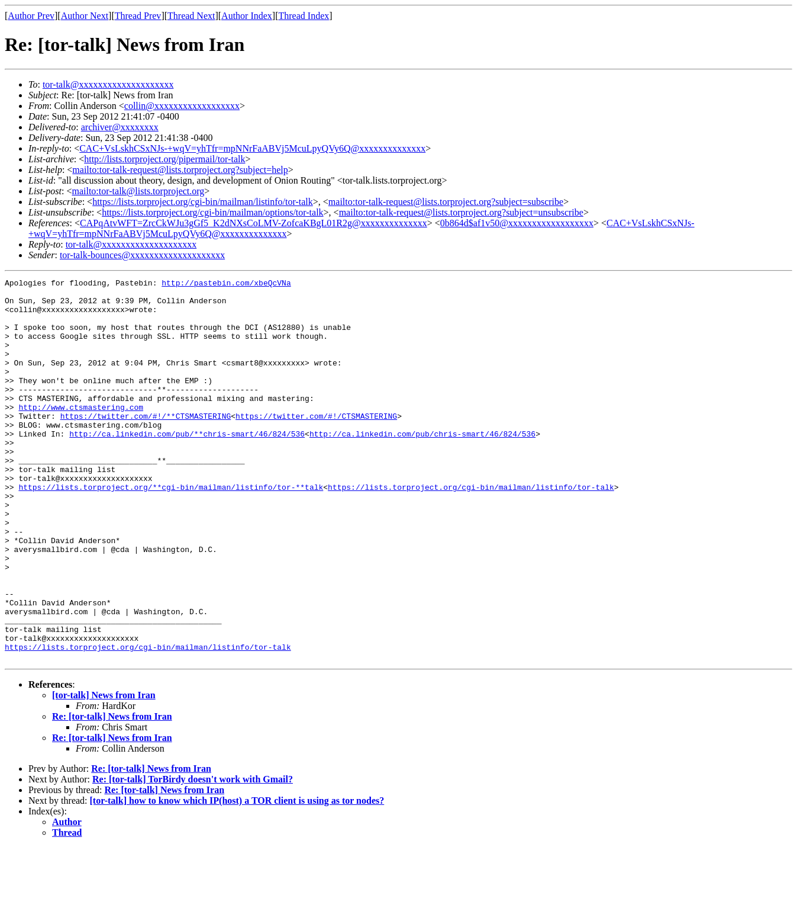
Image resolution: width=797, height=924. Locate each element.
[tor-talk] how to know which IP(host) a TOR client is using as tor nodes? (237, 877)
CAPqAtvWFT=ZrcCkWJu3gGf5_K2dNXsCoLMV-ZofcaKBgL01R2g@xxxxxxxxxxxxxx (253, 223)
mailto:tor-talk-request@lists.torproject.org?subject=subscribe (445, 202)
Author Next (84, 16)
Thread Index (304, 16)
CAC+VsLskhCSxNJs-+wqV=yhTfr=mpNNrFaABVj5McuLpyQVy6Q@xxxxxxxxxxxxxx (252, 148)
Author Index (246, 16)
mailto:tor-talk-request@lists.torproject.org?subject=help (180, 170)
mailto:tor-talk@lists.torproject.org (138, 191)
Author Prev (31, 16)
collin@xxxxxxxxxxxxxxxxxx (182, 106)
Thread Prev (138, 16)
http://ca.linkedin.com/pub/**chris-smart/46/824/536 (187, 465)
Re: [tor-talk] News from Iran (112, 793)
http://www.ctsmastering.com (80, 433)
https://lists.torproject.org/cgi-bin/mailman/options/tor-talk (212, 212)
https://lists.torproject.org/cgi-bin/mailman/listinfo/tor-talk (202, 202)
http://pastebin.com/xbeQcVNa (226, 284)
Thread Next (191, 16)
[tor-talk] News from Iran (104, 771)
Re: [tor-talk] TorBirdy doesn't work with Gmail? (192, 856)
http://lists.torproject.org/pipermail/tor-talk (164, 159)
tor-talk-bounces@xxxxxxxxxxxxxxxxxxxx (142, 255)
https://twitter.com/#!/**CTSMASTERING (145, 444)
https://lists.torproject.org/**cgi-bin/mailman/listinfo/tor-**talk (170, 529)
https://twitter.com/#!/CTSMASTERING (316, 444)
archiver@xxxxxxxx (120, 127)
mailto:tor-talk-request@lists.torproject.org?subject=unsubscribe (461, 212)
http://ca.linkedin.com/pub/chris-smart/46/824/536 (422, 465)
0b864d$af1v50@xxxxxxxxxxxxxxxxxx (516, 223)
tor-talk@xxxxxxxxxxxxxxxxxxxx (108, 84)
